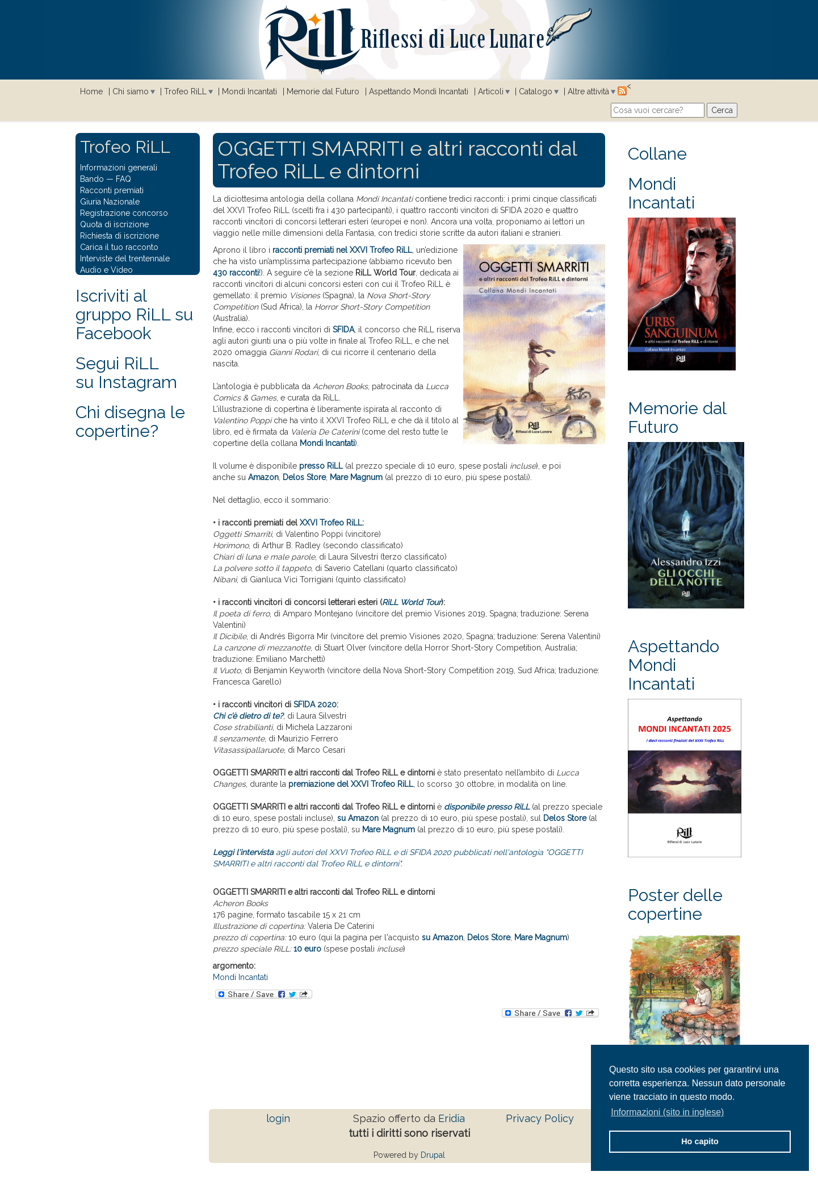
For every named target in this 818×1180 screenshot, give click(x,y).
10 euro (307, 948)
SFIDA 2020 (315, 704)
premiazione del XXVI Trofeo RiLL (350, 784)
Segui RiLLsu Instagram (126, 372)
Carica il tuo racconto (119, 247)
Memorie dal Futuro (323, 91)
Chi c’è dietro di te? (248, 715)
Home (91, 91)
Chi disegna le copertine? (130, 421)
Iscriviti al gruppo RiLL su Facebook (134, 314)
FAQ (123, 179)
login (278, 1118)
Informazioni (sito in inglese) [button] (667, 1112)
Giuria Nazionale (110, 201)
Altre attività (588, 91)
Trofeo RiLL (185, 91)
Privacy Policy (540, 1118)
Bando (92, 179)
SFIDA (343, 329)
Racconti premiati (112, 190)
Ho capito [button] (700, 1141)
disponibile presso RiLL (487, 806)
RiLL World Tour (411, 602)
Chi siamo (130, 91)
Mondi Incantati (249, 91)
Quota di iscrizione (114, 224)
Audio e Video (106, 269)
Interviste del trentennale (125, 258)
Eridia (451, 1118)
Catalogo (535, 91)
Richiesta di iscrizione (119, 235)
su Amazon (358, 818)
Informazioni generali (118, 167)
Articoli (491, 91)
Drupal (433, 1155)
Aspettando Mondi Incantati (418, 91)
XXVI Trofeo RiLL (331, 522)
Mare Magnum (356, 477)
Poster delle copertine (675, 904)
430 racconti (236, 272)
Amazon (263, 477)
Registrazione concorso (124, 213)
